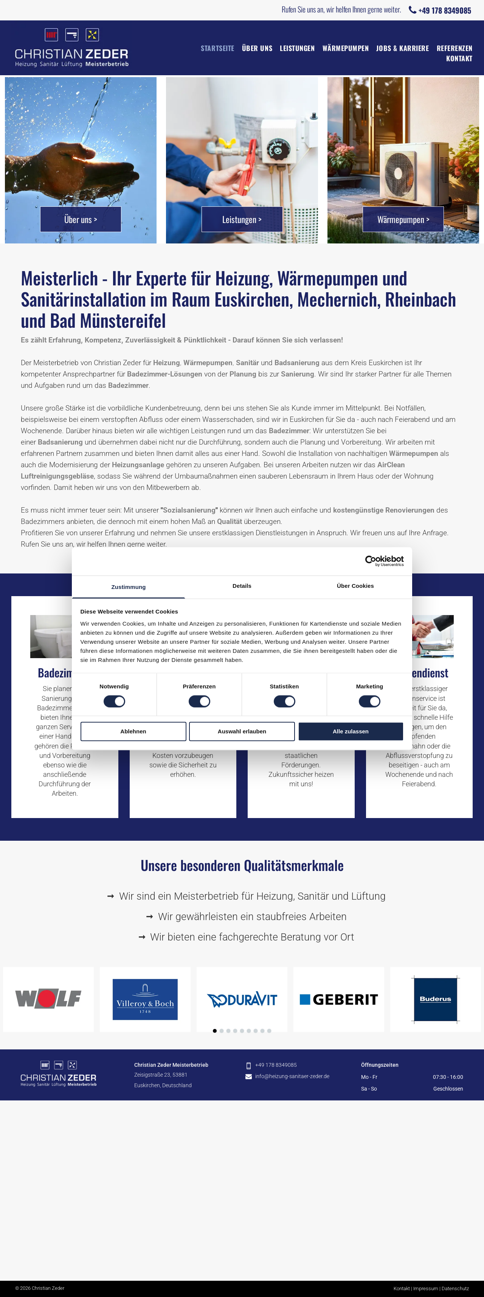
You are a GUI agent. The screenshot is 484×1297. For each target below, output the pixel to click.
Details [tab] (242, 586)
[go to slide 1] (215, 1031)
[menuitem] (213, 48)
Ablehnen (133, 731)
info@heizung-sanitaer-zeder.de (292, 1076)
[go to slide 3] (228, 1031)
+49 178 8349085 (276, 1065)
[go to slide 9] (269, 1031)
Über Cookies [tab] (355, 586)
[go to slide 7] (256, 1031)
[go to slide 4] (235, 1031)
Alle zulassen (351, 731)
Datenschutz (455, 1288)
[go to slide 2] (221, 1031)
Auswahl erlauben (242, 731)
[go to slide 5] (242, 1031)
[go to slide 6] (249, 1031)
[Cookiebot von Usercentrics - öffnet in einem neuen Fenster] (371, 561)
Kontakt (402, 1288)
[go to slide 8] (262, 1031)
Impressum (425, 1288)
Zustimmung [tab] (129, 587)
